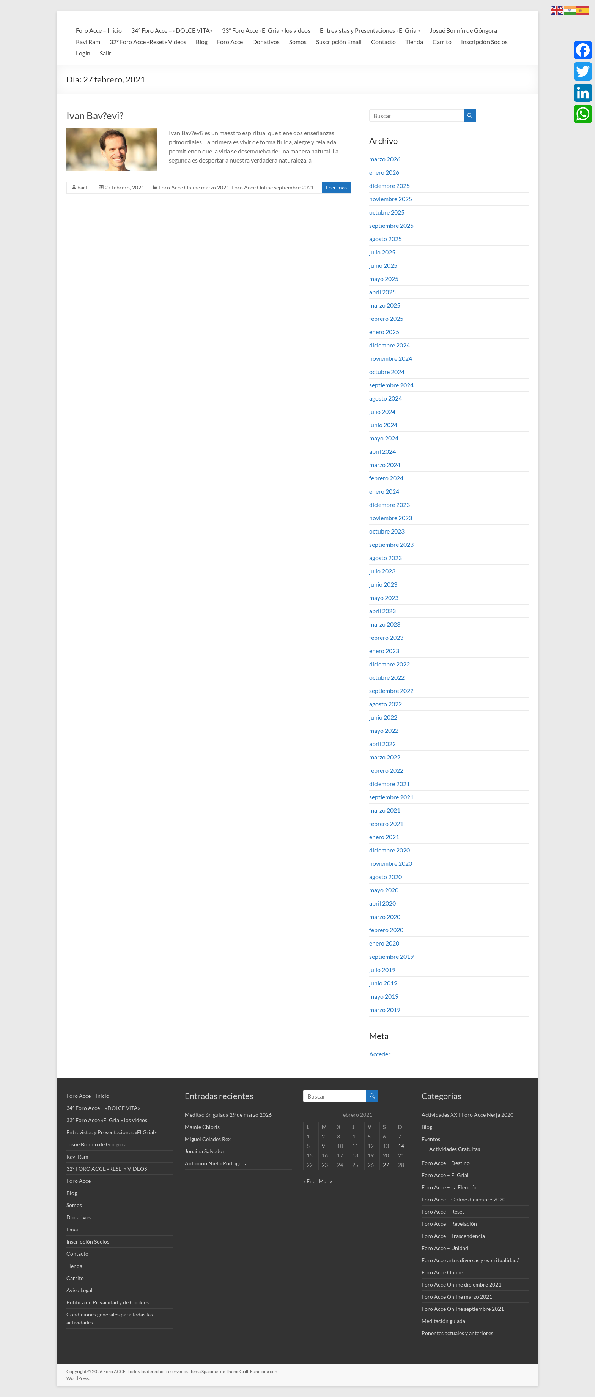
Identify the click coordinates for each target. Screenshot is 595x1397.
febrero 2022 (386, 770)
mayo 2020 (383, 889)
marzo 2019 (384, 1009)
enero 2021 (384, 836)
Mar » (325, 1181)
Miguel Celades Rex (208, 1139)
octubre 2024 (387, 371)
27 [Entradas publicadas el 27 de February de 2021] (386, 1165)
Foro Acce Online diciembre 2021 (461, 1284)
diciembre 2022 (389, 664)
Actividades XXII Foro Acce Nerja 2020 (467, 1114)
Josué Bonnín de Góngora (463, 30)
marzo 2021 (384, 810)
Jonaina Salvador (205, 1151)
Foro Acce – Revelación (449, 1223)
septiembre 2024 (391, 384)
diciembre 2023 (389, 504)
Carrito (442, 41)
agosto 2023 (385, 557)
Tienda (414, 41)
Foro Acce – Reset (443, 1211)
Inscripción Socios (484, 41)
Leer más (336, 187)
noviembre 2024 (390, 358)
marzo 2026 (384, 159)
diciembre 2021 (389, 783)
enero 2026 (384, 172)
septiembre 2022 (391, 690)
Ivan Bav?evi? (94, 115)
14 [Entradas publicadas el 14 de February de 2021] (401, 1146)
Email (73, 1229)
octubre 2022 (387, 677)
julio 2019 (382, 969)
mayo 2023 (383, 597)
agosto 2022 (385, 703)
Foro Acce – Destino (446, 1163)
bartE (83, 187)
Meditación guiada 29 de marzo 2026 (228, 1114)
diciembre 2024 (389, 345)
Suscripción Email (339, 41)
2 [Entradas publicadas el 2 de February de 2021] (323, 1136)
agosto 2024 (385, 398)
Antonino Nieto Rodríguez (216, 1163)
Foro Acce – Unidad (445, 1248)
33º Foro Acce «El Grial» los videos (266, 30)
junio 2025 (383, 265)
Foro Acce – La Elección (450, 1187)
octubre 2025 (387, 212)
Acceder (379, 1054)
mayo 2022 (383, 730)
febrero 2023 (386, 637)
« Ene (309, 1181)
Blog (202, 41)
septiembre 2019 (391, 956)
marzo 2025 (384, 305)
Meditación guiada (443, 1321)
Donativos (266, 41)
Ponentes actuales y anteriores (457, 1333)
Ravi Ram (88, 41)
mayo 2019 (383, 996)
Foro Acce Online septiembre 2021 (272, 187)
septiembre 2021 (391, 796)
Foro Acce (230, 41)
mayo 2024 (383, 438)
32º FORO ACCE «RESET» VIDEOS (106, 1168)
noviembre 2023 (390, 517)
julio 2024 (382, 411)
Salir (105, 53)
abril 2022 (382, 743)
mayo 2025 (383, 278)
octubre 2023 (387, 531)
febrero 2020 (386, 929)
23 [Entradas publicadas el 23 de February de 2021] (325, 1165)
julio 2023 (382, 571)
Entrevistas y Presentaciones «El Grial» (370, 30)
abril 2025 (382, 291)
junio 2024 (383, 424)
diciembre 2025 (389, 185)
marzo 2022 (384, 757)
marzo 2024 (384, 464)
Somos (298, 41)
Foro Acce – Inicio (99, 30)
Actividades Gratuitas (454, 1149)
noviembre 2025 (390, 198)
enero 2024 (384, 491)
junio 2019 (383, 983)
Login (83, 53)
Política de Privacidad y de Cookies (107, 1302)
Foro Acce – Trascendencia (453, 1236)
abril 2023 (382, 610)
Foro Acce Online (442, 1272)
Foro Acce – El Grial (445, 1175)
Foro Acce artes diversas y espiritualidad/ (470, 1260)
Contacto (383, 41)
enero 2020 (384, 943)
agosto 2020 (385, 876)
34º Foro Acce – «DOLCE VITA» (171, 30)
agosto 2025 (385, 238)
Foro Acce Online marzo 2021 (194, 187)
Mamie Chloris (202, 1127)
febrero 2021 (386, 823)
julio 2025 (382, 252)
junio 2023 (383, 584)
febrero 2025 (386, 318)
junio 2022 (383, 717)
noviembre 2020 (390, 863)
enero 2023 (384, 650)
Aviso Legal (79, 1290)
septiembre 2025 (391, 225)
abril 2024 (382, 451)
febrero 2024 (386, 477)
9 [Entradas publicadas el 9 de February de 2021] (323, 1146)
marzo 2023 (384, 624)
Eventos (431, 1139)
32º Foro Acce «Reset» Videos (148, 41)
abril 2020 (382, 903)
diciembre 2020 (389, 850)
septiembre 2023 (391, 544)
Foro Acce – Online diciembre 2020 (463, 1199)
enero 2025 (384, 331)
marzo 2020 (384, 916)
